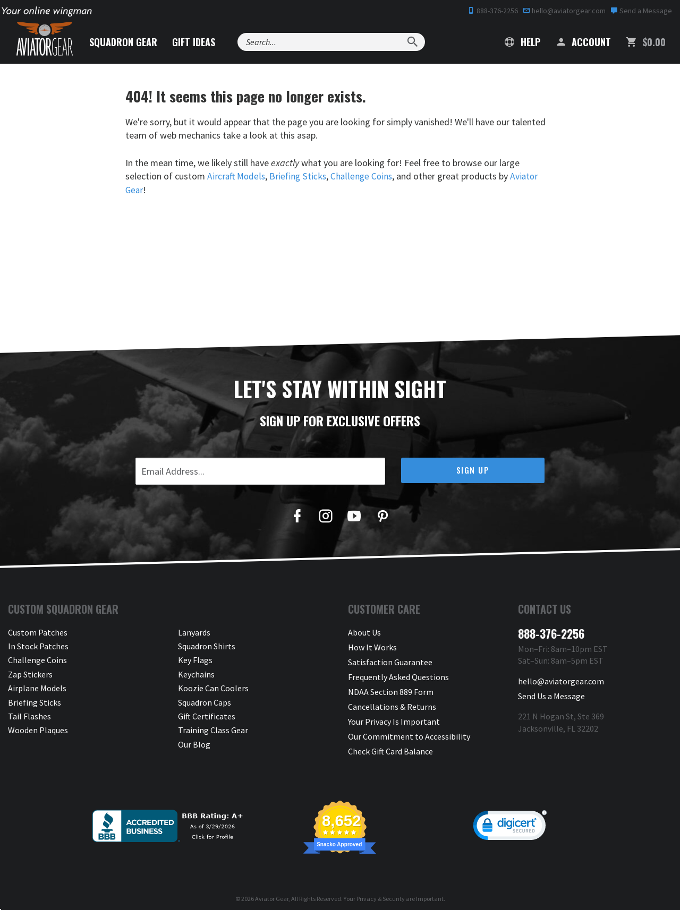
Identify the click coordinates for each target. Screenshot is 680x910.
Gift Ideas (200, 42)
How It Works (372, 645)
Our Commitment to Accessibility (409, 730)
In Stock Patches (38, 645)
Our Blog (194, 744)
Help (522, 42)
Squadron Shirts (206, 645)
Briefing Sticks (300, 176)
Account (583, 42)
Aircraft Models (237, 176)
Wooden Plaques (38, 730)
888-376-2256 (493, 10)
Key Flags (195, 660)
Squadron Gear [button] (130, 42)
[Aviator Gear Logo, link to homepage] (47, 39)
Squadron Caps (204, 702)
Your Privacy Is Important (394, 715)
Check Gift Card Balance (390, 744)
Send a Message (641, 10)
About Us (364, 631)
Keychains (196, 673)
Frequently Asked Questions (398, 673)
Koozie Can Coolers (213, 688)
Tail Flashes (29, 715)
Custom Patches (37, 631)
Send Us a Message (551, 694)
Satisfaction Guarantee (390, 660)
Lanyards (194, 631)
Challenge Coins (365, 176)
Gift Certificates (206, 715)
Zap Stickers (30, 673)
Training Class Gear (213, 730)
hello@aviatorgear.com (564, 10)
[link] (510, 820)
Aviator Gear (271, 891)
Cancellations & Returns (392, 702)
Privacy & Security (380, 891)
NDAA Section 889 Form (391, 688)
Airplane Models (37, 688)
